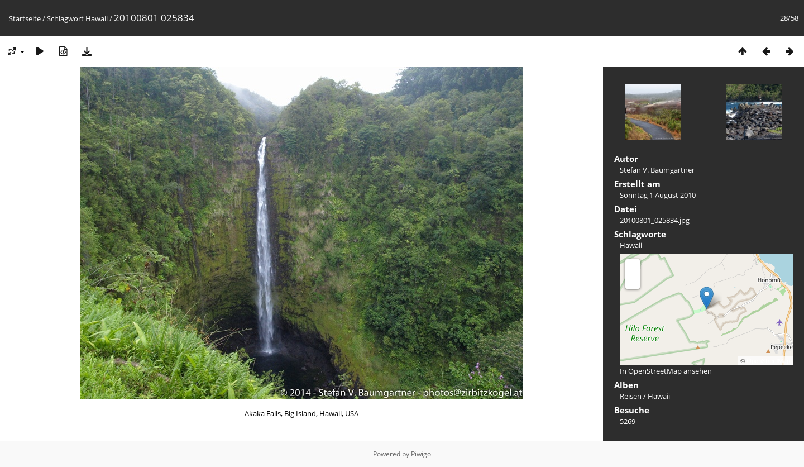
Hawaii (96, 18)
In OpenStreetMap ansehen (666, 371)
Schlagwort (65, 18)
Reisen (631, 396)
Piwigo (421, 454)
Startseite (25, 18)
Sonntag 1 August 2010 (658, 195)
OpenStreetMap (768, 361)
